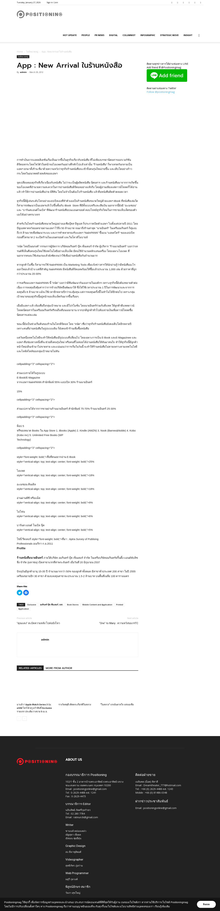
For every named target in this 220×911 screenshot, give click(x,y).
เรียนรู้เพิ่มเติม (162, 906)
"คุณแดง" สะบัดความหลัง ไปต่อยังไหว (38, 623)
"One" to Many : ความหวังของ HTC (118, 623)
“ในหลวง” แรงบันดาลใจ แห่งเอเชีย (117, 704)
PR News (99, 35)
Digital (113, 35)
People (86, 35)
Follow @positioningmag (161, 91)
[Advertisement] (77, 148)
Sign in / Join (52, 2)
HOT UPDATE (70, 35)
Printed (119, 604)
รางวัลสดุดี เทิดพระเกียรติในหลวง (74, 704)
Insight (188, 35)
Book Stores (73, 604)
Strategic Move (169, 35)
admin (23, 72)
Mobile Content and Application (97, 604)
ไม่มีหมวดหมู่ (32, 51)
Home (20, 51)
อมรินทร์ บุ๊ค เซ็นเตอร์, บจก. (51, 604)
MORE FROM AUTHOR (59, 668)
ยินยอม (206, 904)
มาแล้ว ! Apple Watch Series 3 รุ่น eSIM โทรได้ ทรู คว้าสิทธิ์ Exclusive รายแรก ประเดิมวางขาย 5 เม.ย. (34, 708)
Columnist (129, 35)
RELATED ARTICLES (30, 668)
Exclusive (31, 604)
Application (23, 608)
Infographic (147, 35)
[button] (199, 35)
